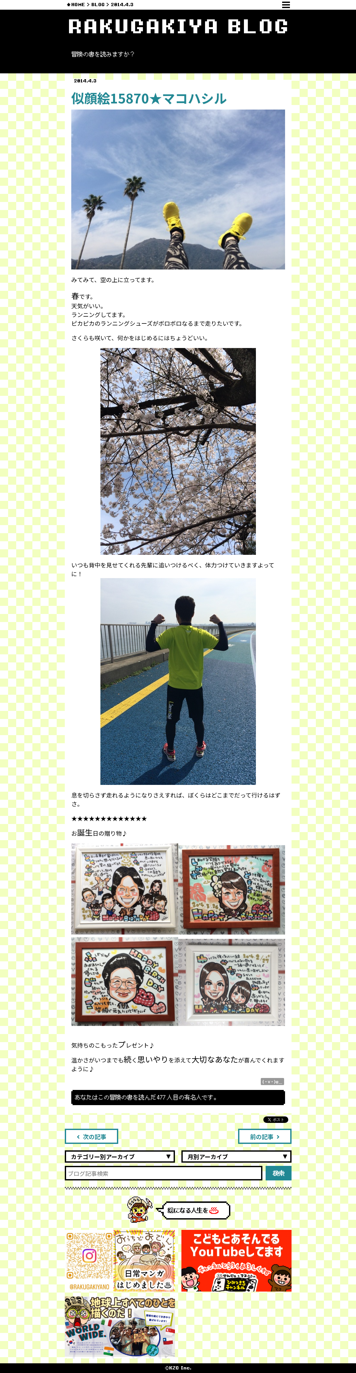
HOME (78, 4)
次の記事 (91, 1136)
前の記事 (265, 1136)
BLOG (98, 4)
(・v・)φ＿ (272, 1081)
